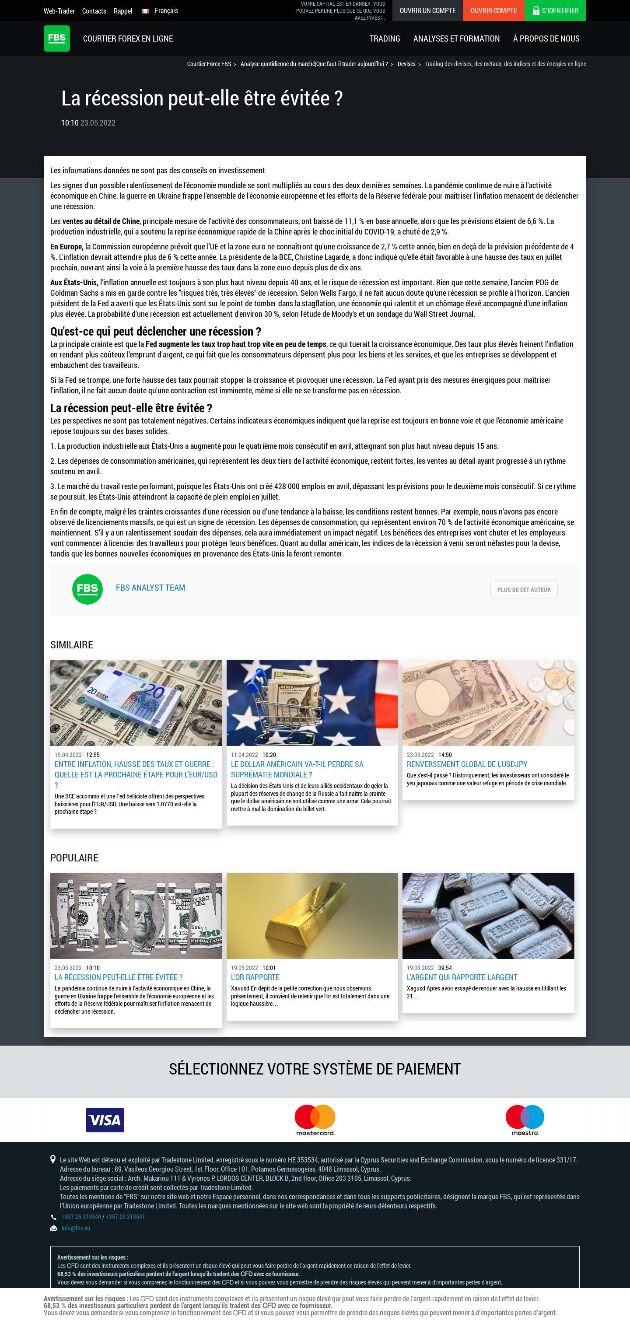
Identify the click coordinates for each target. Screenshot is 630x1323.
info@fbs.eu (76, 1228)
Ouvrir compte (494, 10)
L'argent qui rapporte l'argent (462, 977)
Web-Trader (59, 10)
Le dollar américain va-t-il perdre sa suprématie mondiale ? (297, 769)
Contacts (94, 10)
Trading (385, 38)
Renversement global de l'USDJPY (467, 764)
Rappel (123, 10)
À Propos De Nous (546, 38)
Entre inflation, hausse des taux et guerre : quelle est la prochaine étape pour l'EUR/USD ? (136, 774)
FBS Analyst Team (150, 587)
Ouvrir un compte (428, 10)
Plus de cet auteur (524, 589)
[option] (105, 1120)
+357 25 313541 (125, 1216)
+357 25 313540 (81, 1216)
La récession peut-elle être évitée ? (119, 977)
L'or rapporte (255, 977)
